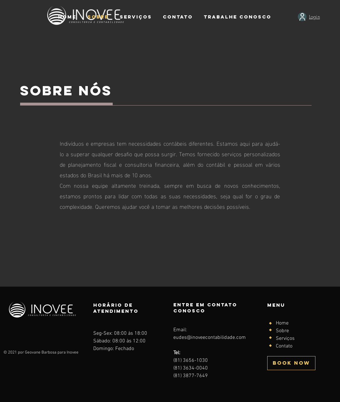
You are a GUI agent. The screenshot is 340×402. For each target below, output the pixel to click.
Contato (284, 346)
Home (282, 323)
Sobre (282, 331)
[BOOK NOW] (291, 363)
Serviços (285, 338)
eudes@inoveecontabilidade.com (209, 337)
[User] (302, 16)
